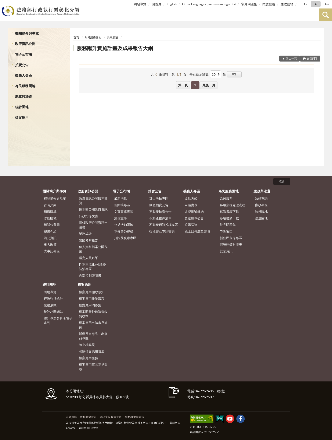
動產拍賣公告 (158, 205)
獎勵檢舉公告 (194, 218)
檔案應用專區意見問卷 (93, 367)
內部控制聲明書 (90, 275)
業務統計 (85, 233)
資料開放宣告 (88, 417)
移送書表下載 (229, 211)
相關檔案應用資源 (91, 351)
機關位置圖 (52, 225)
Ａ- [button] (305, 4)
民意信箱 (268, 4)
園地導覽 (50, 292)
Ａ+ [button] (326, 4)
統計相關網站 (53, 312)
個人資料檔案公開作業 (93, 249)
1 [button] (195, 85)
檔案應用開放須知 (91, 292)
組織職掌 (50, 211)
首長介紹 (50, 205)
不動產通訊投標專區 (163, 225)
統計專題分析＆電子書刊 (58, 320)
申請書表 (191, 205)
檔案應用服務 (88, 358)
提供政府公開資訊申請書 (93, 225)
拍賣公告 (22, 65)
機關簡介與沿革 (55, 198)
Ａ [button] (315, 4)
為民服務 (112, 37)
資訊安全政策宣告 (111, 417)
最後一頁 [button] (208, 85)
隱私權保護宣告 (134, 417)
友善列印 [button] (312, 58)
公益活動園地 (123, 225)
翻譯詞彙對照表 (231, 244)
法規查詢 (261, 198)
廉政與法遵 (23, 96)
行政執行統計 (53, 298)
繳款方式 (191, 198)
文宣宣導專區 (123, 211)
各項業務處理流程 (232, 205)
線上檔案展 (87, 345)
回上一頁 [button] (291, 58)
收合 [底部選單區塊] (282, 181)
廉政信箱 (287, 4)
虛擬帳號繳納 (194, 211)
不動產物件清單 (160, 218)
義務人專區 (23, 75)
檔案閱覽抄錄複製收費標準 (93, 314)
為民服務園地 (25, 86)
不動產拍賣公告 (160, 211)
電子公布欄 (23, 54)
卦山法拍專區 (158, 198)
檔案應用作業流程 (91, 298)
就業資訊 (226, 251)
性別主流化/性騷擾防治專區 (92, 266)
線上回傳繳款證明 (197, 231)
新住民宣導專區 (231, 238)
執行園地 (261, 211)
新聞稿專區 (122, 205)
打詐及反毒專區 (125, 238)
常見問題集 (249, 4)
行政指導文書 (88, 216)
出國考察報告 (88, 240)
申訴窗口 (226, 231)
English (172, 4)
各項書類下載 (229, 218)
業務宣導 (120, 218)
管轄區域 (50, 218)
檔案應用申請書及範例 (93, 325)
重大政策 (50, 244)
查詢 (325, 14)
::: (4, 4)
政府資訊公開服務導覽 (93, 200)
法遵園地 (261, 218)
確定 (234, 74)
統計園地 (22, 107)
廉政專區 (261, 205)
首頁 (76, 37)
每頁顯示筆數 (199, 74)
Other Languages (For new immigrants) (209, 4)
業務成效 (50, 305)
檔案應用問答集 (90, 305)
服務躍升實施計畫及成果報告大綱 (115, 48)
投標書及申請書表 (162, 231)
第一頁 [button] (183, 85)
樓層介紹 (50, 231)
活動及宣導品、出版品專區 (93, 336)
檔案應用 (22, 117)
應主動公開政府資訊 (93, 209)
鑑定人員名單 (88, 258)
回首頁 (156, 4)
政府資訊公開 (25, 44)
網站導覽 (140, 4)
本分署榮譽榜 (123, 231)
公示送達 (191, 225)
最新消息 (120, 198)
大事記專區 (52, 251)
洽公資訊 (50, 238)
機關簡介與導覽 (27, 33)
